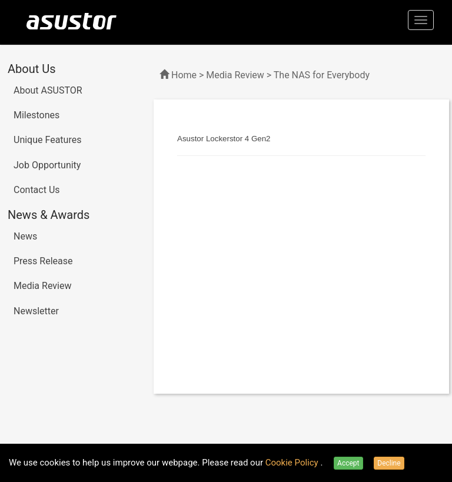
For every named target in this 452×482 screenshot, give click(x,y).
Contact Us (37, 189)
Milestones (36, 115)
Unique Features (47, 139)
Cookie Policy (293, 462)
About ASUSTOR (48, 90)
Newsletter (36, 311)
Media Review (42, 285)
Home (184, 75)
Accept (348, 463)
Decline (388, 463)
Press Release (43, 261)
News (25, 236)
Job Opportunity (47, 165)
